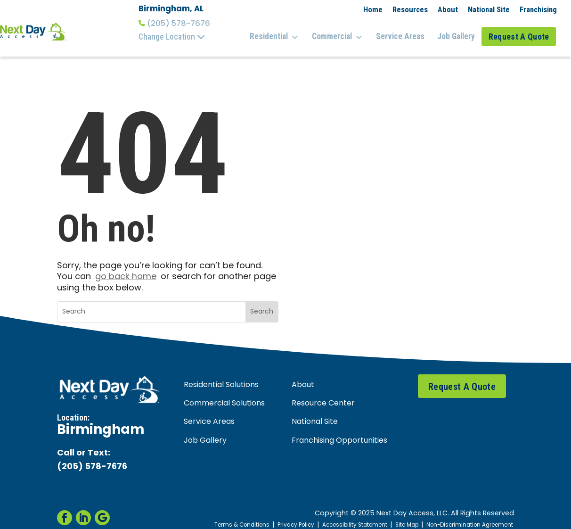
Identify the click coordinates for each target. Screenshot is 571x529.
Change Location (172, 36)
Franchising (538, 9)
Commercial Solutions (224, 394)
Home (373, 9)
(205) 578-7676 (174, 23)
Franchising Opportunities (339, 431)
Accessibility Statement (339, 516)
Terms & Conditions (216, 516)
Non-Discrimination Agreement (465, 516)
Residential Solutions (221, 376)
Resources (410, 9)
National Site (489, 9)
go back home (125, 268)
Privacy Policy (275, 516)
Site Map (396, 516)
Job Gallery (456, 32)
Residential (283, 32)
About (448, 9)
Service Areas (403, 32)
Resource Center (323, 394)
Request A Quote (520, 32)
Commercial (343, 32)
